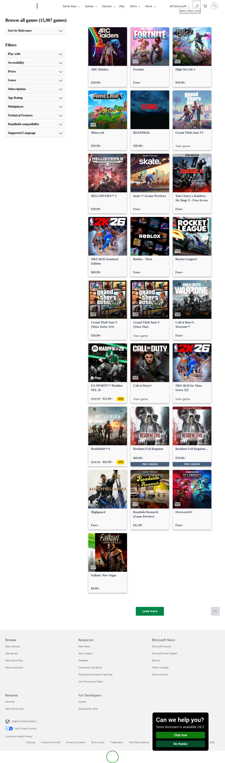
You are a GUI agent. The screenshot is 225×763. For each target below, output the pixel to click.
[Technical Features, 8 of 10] (35, 115)
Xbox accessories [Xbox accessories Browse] (14, 667)
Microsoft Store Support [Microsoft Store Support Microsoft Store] (164, 653)
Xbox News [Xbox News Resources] (84, 646)
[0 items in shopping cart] (205, 5)
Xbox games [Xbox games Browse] (11, 653)
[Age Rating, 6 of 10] (35, 97)
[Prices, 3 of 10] (35, 71)
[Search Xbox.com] (197, 6)
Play (121, 6)
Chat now (180, 735)
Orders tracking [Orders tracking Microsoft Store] (160, 667)
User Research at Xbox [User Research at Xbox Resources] (90, 681)
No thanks (181, 744)
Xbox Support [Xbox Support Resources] (85, 653)
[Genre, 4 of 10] (35, 80)
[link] (107, 57)
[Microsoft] (20, 6)
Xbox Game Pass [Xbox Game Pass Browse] (14, 660)
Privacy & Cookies (75, 742)
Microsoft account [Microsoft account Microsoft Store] (161, 646)
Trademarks (116, 742)
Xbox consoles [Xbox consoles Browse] (12, 646)
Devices (107, 6)
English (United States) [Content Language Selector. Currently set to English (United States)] (24, 721)
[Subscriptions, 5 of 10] (35, 89)
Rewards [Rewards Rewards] (10, 701)
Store (133, 6)
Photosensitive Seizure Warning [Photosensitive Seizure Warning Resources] (95, 674)
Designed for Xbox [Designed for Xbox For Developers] (88, 708)
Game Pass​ (70, 6)
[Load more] (150, 611)
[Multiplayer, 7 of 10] (35, 106)
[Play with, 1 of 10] (35, 54)
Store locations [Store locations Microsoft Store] (160, 674)
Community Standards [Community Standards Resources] (90, 667)
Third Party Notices (139, 742)
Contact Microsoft (50, 742)
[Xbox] (49, 6)
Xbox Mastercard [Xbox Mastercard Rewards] (14, 708)
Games (89, 6)
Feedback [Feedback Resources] (83, 660)
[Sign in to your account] (214, 6)
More (148, 6)
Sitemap (30, 742)
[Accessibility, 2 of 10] (35, 62)
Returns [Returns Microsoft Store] (156, 660)
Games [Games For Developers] (82, 701)
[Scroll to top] (215, 611)
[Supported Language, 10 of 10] (35, 133)
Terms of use (97, 742)
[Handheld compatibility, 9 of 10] (35, 124)
